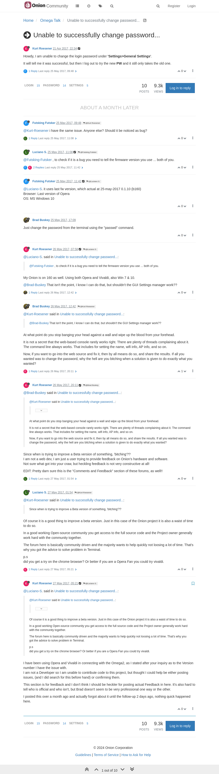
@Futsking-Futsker (37, 160)
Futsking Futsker (44, 123)
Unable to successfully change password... (86, 257)
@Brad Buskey (91, 385)
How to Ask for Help (136, 755)
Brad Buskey (41, 220)
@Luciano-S (32, 189)
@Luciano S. (93, 181)
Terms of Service (106, 755)
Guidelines (83, 755)
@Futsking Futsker (87, 152)
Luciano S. (40, 152)
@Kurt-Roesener (36, 131)
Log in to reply (180, 88)
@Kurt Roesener (91, 123)
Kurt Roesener (42, 48)
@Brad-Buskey (34, 285)
